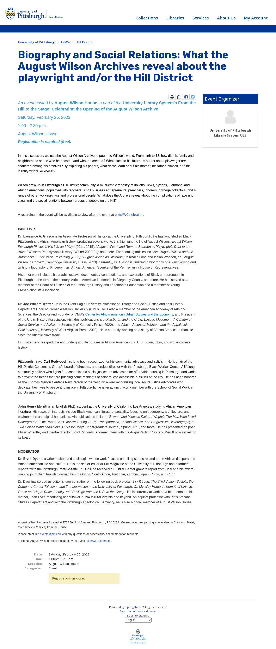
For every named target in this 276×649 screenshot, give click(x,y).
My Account (256, 18)
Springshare (133, 607)
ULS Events (84, 42)
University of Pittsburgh (37, 42)
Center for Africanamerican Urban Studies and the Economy (129, 314)
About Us (226, 18)
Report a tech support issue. (138, 611)
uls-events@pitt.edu (48, 534)
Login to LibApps (138, 615)
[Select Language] (138, 620)
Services (200, 18)
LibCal (65, 42)
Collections (147, 18)
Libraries (175, 18)
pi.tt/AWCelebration (129, 214)
